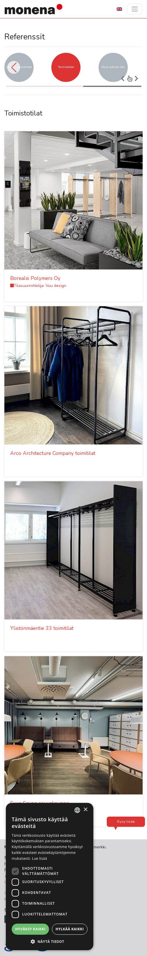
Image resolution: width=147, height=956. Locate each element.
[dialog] (49, 876)
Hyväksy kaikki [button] (30, 929)
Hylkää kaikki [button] (70, 929)
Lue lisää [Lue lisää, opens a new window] (39, 858)
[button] (13, 67)
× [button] (85, 810)
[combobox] (77, 810)
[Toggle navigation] (134, 9)
